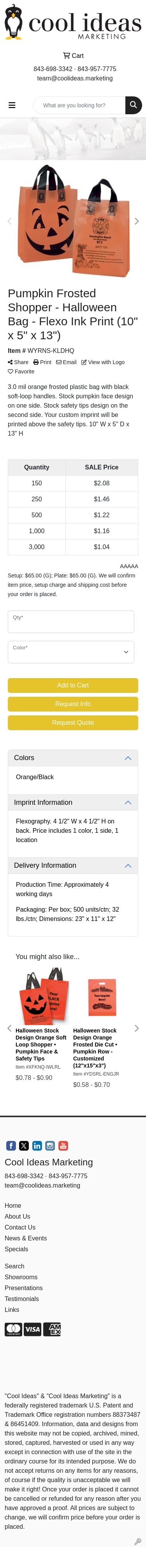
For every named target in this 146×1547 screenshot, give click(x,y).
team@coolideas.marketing (75, 78)
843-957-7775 (96, 69)
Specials (16, 1249)
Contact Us (20, 1227)
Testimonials (22, 1299)
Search (15, 1266)
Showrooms (21, 1277)
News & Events (26, 1238)
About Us (17, 1216)
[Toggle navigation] (12, 105)
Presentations (24, 1288)
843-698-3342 (52, 69)
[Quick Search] (79, 105)
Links (12, 1309)
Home (13, 1205)
